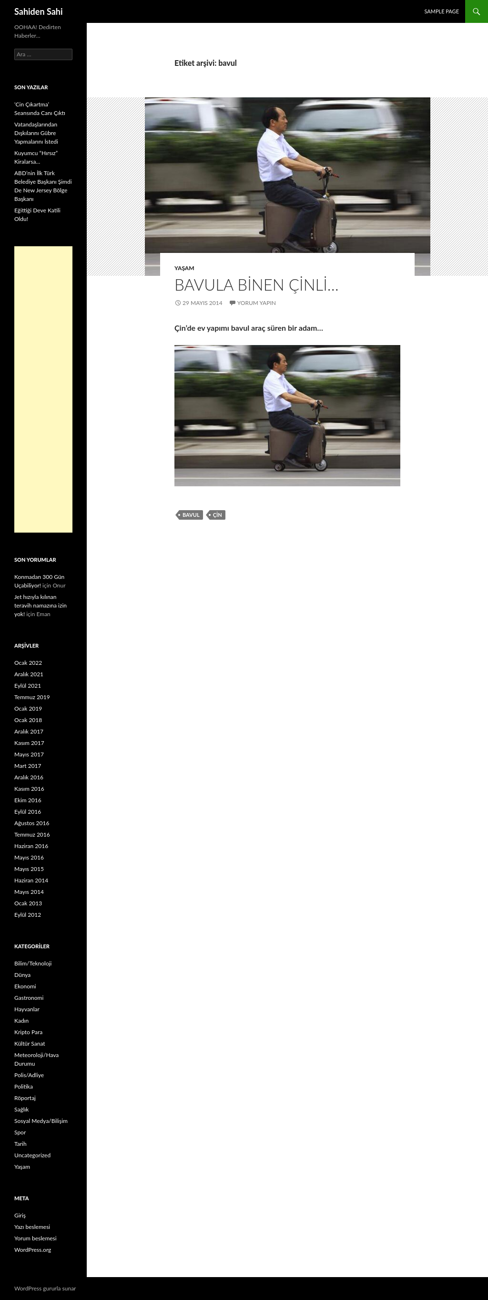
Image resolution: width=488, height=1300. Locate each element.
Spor (20, 1132)
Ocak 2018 (28, 719)
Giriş (20, 1215)
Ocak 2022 (28, 662)
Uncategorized (32, 1155)
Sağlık (21, 1109)
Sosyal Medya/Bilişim (41, 1120)
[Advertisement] (43, 389)
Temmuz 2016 (32, 834)
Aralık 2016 (28, 777)
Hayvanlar (27, 1009)
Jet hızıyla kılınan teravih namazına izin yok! (40, 605)
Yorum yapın (256, 302)
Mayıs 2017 (29, 754)
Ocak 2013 (28, 903)
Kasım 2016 (29, 788)
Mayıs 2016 (29, 857)
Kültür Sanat (29, 1043)
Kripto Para (28, 1032)
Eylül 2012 (27, 914)
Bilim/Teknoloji (32, 963)
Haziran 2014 (31, 880)
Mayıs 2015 (29, 868)
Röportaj (25, 1097)
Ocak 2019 (28, 708)
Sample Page (441, 11)
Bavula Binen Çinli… (256, 284)
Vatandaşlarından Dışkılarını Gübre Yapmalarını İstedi (36, 133)
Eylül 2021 (27, 685)
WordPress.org (32, 1249)
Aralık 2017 (28, 731)
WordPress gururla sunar (45, 1288)
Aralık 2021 (28, 674)
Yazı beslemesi (32, 1226)
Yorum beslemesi (35, 1238)
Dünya (22, 974)
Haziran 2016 (31, 845)
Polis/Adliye (29, 1075)
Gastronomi (28, 997)
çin (217, 515)
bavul (191, 515)
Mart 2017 (27, 765)
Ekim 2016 (27, 800)
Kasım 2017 (29, 742)
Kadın (21, 1020)
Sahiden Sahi (38, 11)
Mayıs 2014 (29, 891)
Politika (23, 1086)
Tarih (20, 1143)
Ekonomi (25, 986)
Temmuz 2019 (32, 697)
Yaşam (184, 268)
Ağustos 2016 (31, 823)
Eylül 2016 (27, 811)
